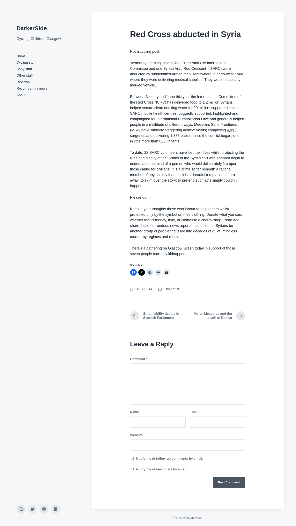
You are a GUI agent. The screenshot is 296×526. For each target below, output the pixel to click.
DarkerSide (31, 28)
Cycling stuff (25, 62)
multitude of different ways (170, 124)
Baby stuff (24, 69)
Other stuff (24, 75)
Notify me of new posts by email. (161, 469)
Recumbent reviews (31, 88)
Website (136, 435)
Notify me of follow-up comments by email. (169, 458)
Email (194, 412)
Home (21, 56)
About (20, 95)
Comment (138, 359)
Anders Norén (194, 517)
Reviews (23, 82)
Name (134, 412)
